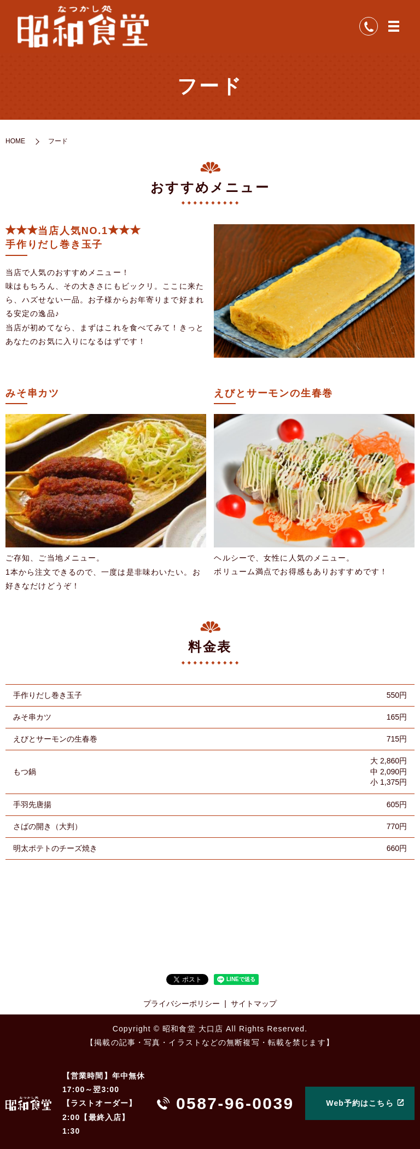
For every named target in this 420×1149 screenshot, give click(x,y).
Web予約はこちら (359, 1103)
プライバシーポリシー (181, 1005)
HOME (15, 142)
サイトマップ (254, 1005)
